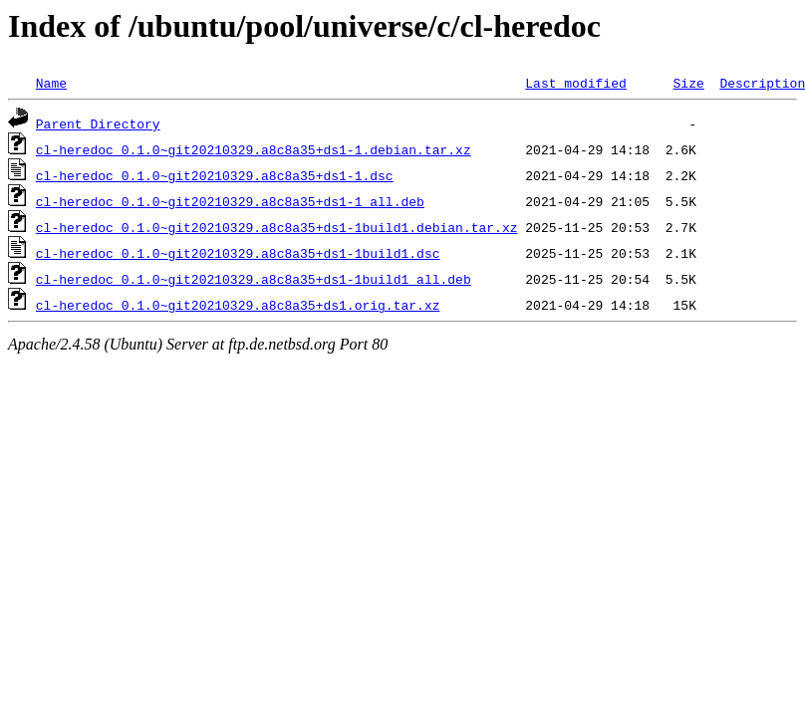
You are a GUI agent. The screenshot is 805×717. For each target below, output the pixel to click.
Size (687, 83)
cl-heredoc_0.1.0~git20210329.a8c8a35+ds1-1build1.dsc (238, 253)
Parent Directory (98, 123)
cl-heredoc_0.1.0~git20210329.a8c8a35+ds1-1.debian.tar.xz (253, 149)
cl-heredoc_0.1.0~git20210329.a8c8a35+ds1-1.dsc (215, 175)
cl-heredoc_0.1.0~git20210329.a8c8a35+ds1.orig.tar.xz (238, 305)
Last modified (575, 83)
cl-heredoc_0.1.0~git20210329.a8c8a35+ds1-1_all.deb (230, 201)
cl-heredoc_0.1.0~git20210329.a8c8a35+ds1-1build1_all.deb (253, 279)
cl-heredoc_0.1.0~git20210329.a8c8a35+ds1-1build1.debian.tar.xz (277, 227)
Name (51, 83)
